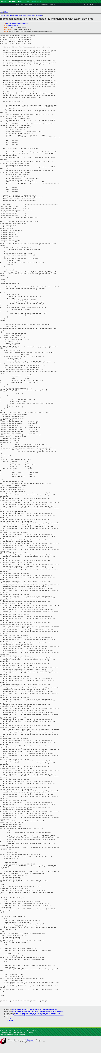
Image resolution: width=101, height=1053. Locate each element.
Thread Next (24, 15)
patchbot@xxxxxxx (13, 25)
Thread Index (38, 15)
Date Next (9, 15)
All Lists (6, 12)
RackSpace (30, 1040)
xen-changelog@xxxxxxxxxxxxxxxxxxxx (17, 23)
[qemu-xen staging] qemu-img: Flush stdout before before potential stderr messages (37, 1011)
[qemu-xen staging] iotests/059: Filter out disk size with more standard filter (34, 1009)
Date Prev (3, 15)
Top (1, 12)
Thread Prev (16, 15)
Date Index (31, 15)
